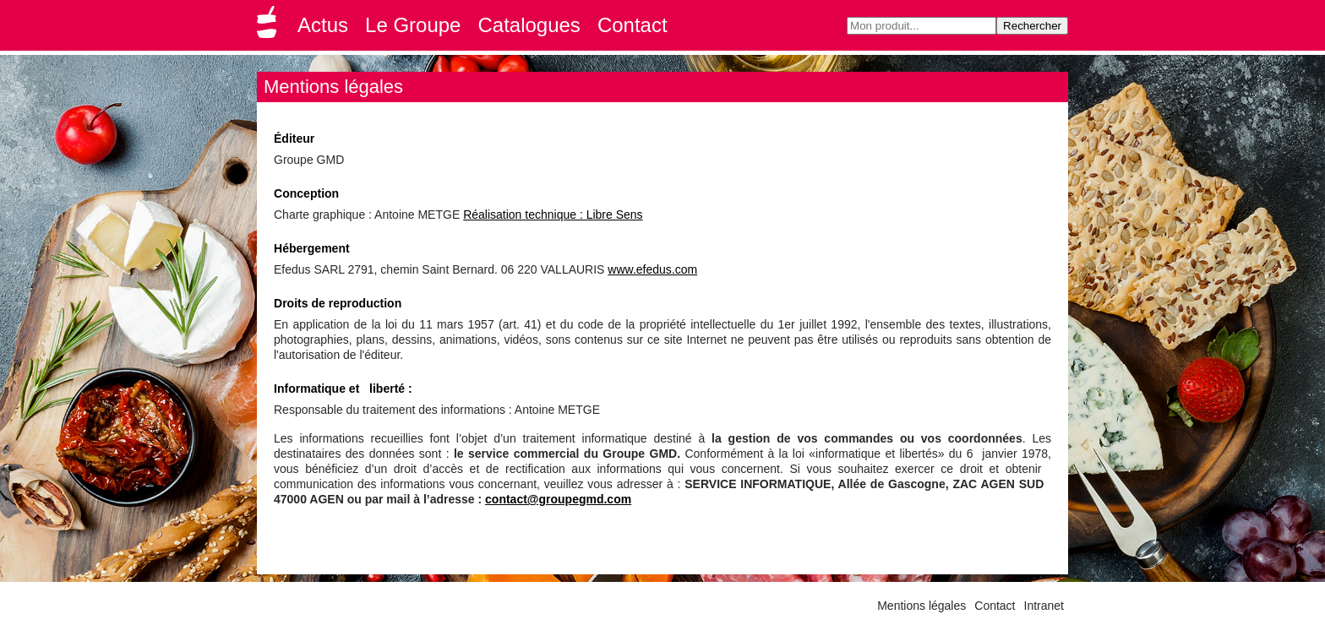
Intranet (1044, 605)
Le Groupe (413, 25)
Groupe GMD (269, 27)
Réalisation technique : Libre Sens (552, 214)
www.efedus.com (652, 269)
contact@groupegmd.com (558, 499)
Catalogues (528, 25)
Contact (632, 25)
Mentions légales (921, 605)
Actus (322, 25)
